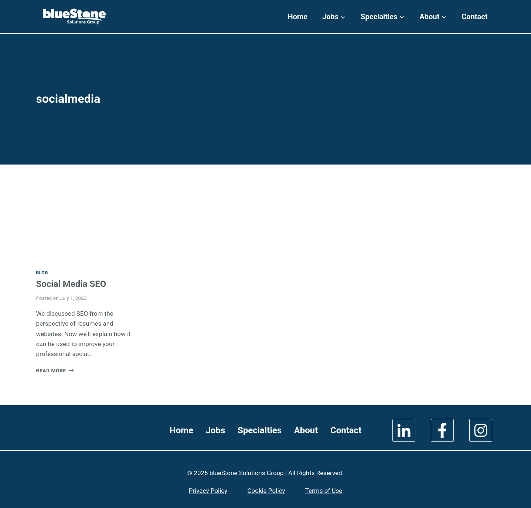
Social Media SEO (71, 284)
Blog (42, 272)
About (306, 430)
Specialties (260, 430)
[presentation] (88, 228)
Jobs (215, 430)
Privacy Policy (208, 490)
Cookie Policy (266, 490)
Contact (474, 16)
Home (298, 16)
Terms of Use (324, 490)
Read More (55, 370)
